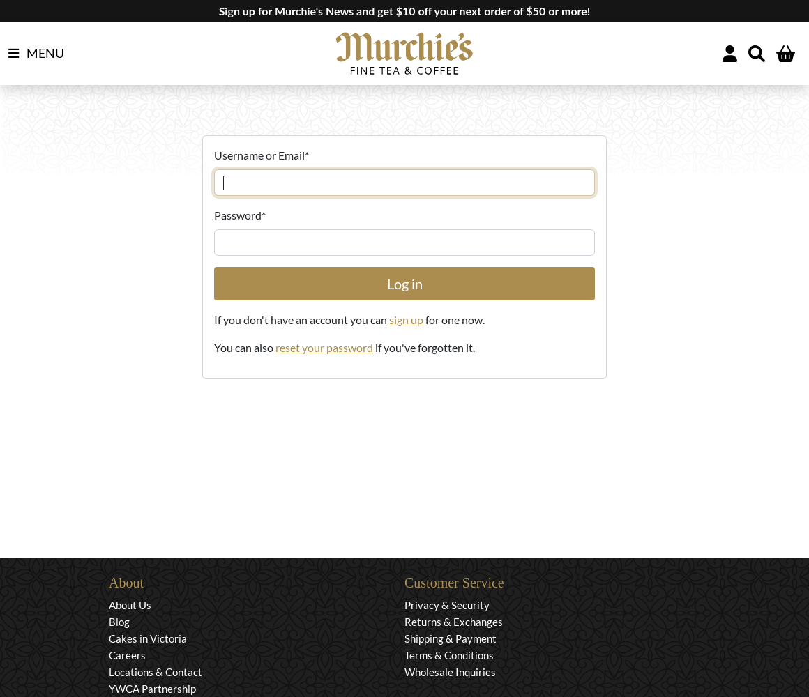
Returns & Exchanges (453, 621)
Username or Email (261, 155)
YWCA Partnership (152, 688)
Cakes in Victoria (148, 638)
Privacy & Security (447, 605)
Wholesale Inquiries (450, 672)
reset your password (324, 347)
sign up (406, 319)
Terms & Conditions (449, 655)
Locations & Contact (155, 672)
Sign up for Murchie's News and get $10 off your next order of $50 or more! (405, 10)
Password (240, 215)
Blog (119, 621)
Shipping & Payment (450, 638)
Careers (127, 655)
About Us (130, 605)
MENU (36, 54)
